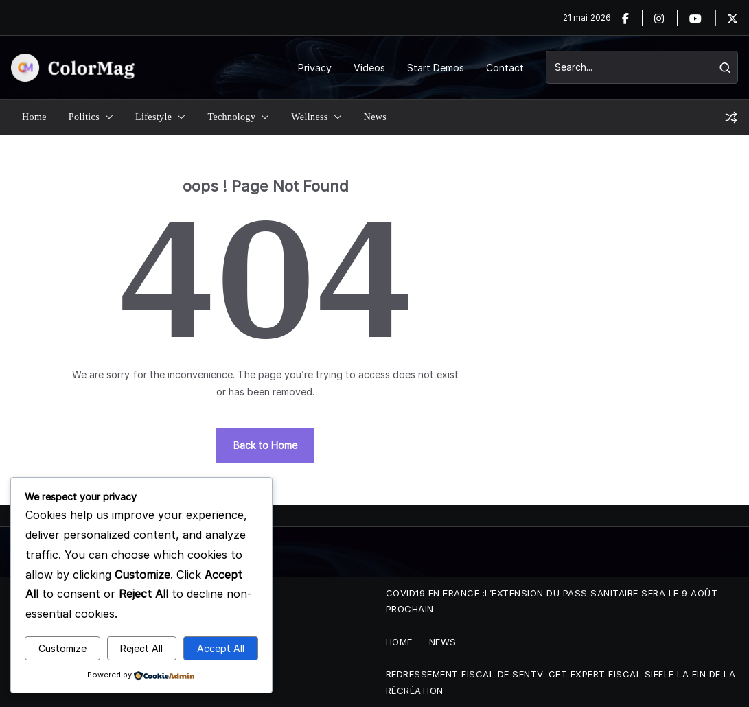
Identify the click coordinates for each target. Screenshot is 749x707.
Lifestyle (153, 117)
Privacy (315, 67)
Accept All (220, 648)
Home (34, 117)
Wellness (309, 117)
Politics (84, 117)
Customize (62, 648)
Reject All (141, 648)
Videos (369, 67)
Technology (231, 117)
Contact (505, 67)
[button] (106, 117)
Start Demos (435, 67)
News (375, 117)
